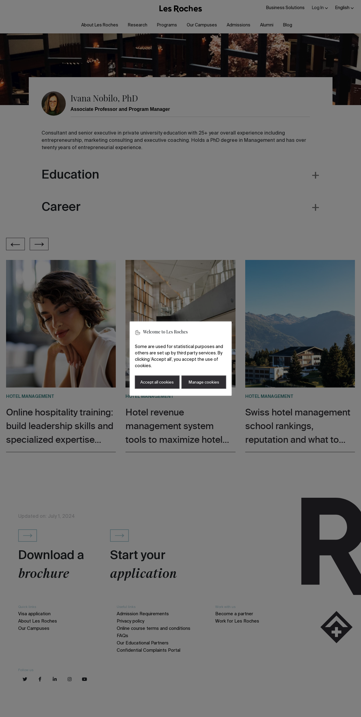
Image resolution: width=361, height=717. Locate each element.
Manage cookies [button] (204, 382)
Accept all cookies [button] (157, 382)
